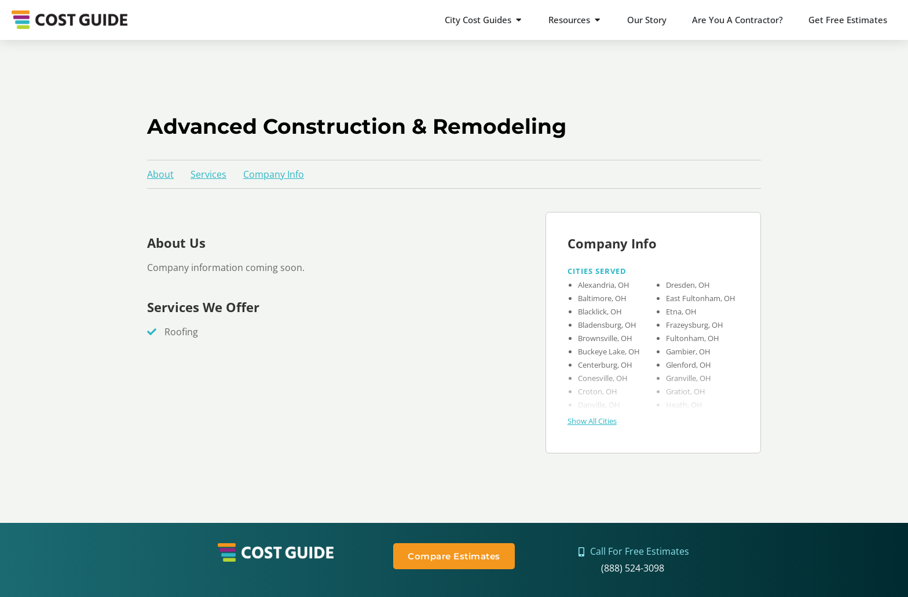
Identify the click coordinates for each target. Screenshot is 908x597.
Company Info (273, 174)
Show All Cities (592, 421)
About (160, 174)
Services (208, 174)
